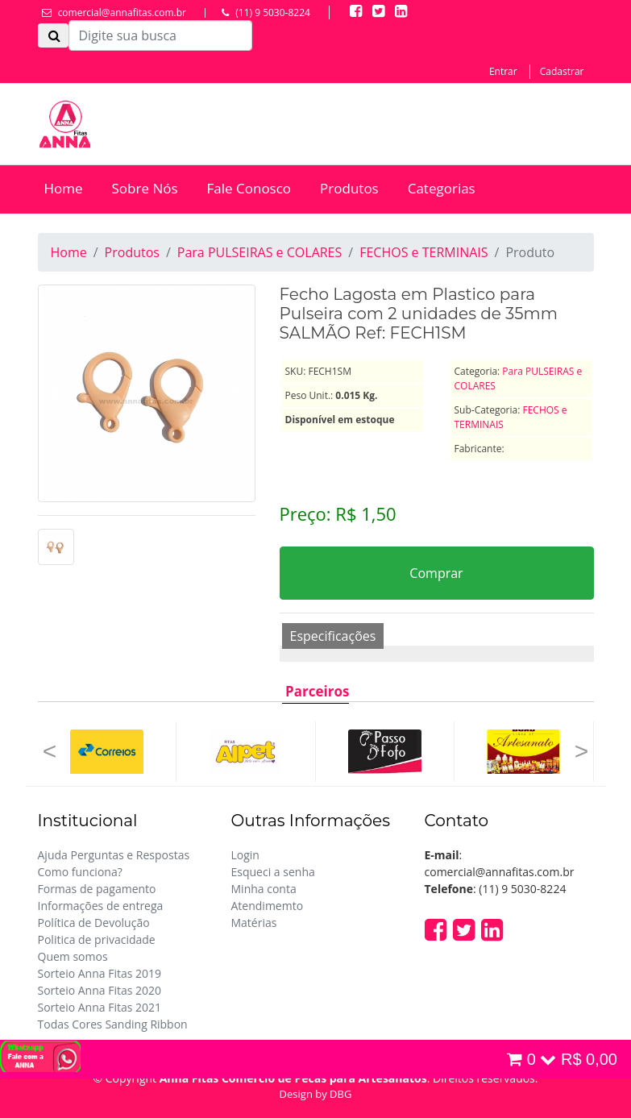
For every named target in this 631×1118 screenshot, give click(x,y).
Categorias (441, 188)
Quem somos (73, 956)
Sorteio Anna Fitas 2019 (100, 973)
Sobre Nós (145, 188)
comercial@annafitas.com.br (122, 12)
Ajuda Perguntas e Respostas (114, 854)
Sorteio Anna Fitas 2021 (100, 1007)
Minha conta (264, 888)
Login (245, 854)
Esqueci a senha (273, 871)
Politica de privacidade (97, 939)
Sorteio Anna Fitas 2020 (100, 990)
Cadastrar (562, 71)
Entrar (503, 71)
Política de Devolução (94, 922)
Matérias (254, 922)
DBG (340, 1094)
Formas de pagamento (97, 888)
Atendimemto (267, 905)
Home (63, 188)
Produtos (349, 188)
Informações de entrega (101, 905)
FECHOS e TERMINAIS (423, 252)
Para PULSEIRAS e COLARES (259, 252)
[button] (50, 751)
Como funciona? (80, 871)
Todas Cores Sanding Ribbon (113, 1024)
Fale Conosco (249, 188)
